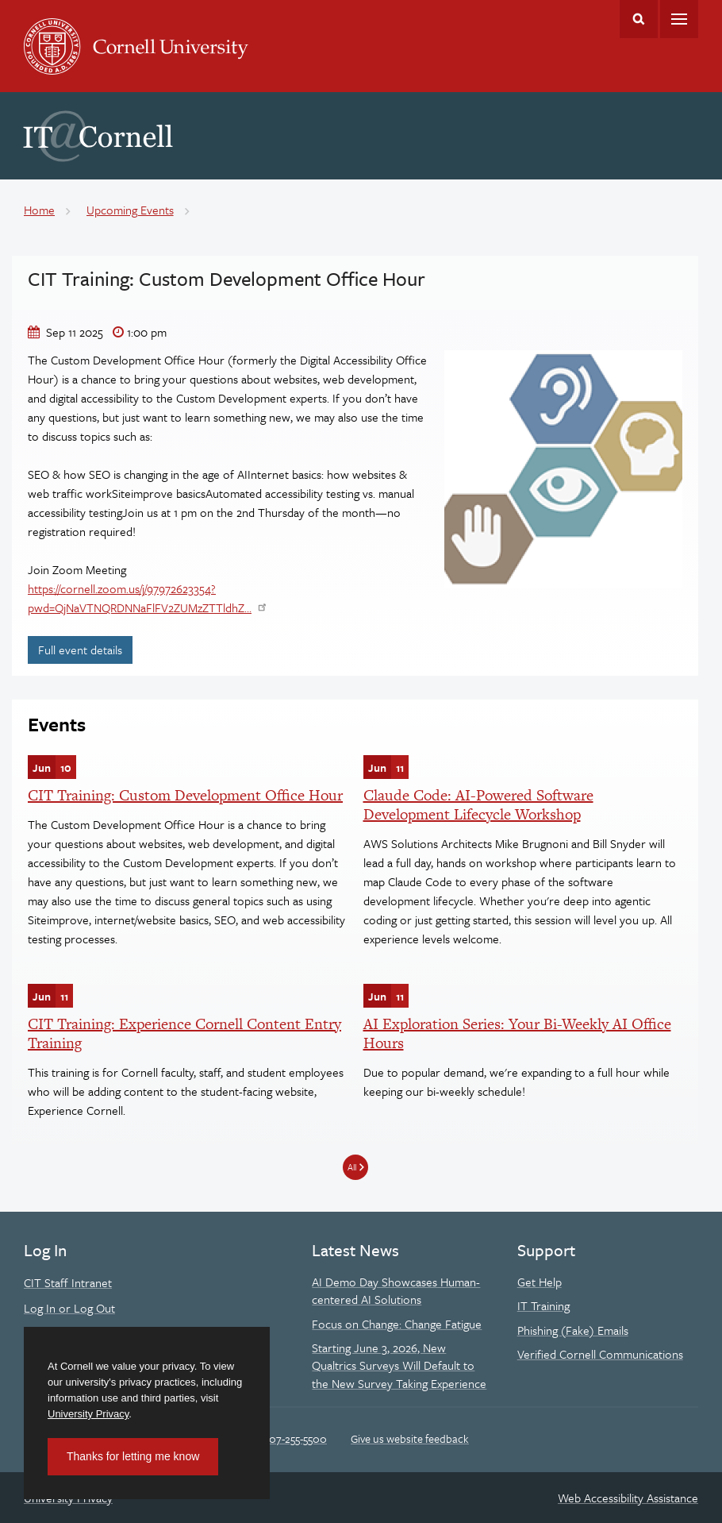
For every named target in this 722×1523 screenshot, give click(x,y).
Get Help (539, 1281)
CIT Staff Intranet (68, 1282)
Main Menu (679, 19)
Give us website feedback (410, 1438)
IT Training (543, 1305)
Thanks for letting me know (133, 1456)
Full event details (85, 649)
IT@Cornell (98, 136)
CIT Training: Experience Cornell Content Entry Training (184, 1033)
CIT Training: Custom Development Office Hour (185, 795)
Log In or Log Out (69, 1308)
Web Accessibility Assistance (628, 1497)
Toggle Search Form (639, 19)
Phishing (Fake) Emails (572, 1330)
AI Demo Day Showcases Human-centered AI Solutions (396, 1290)
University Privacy (88, 1414)
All (352, 1167)
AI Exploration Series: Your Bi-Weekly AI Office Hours (517, 1033)
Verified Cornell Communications (600, 1354)
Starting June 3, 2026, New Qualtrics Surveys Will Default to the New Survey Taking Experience (399, 1365)
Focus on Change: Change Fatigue (397, 1323)
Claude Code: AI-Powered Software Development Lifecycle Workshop (478, 805)
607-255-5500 (295, 1438)
